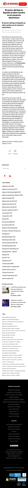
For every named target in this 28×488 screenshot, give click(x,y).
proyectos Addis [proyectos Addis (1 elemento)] (17, 355)
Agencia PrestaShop (14, 390)
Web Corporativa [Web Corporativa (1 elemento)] (6, 375)
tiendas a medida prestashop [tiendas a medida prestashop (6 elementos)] (9, 366)
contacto (23, 4)
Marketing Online (7, 240)
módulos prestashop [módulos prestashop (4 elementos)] (7, 350)
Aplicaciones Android (8, 201)
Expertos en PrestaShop (14, 392)
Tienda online (6, 32)
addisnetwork (6, 186)
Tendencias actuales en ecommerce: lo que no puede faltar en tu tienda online (18, 302)
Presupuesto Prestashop (9, 249)
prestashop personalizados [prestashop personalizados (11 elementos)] (9, 353)
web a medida (6, 278)
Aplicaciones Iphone (8, 204)
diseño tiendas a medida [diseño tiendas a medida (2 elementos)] (8, 335)
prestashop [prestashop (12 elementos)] (16, 350)
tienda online (21, 63)
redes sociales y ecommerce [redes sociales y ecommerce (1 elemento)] (9, 359)
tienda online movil (8, 269)
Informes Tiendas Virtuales (10, 231)
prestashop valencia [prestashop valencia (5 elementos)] (7, 355)
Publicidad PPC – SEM (8, 252)
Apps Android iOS (14, 409)
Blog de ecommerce (14, 429)
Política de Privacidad (14, 438)
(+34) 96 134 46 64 (16, 458)
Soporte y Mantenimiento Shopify (14, 399)
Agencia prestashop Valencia (11, 195)
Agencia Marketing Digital (10, 192)
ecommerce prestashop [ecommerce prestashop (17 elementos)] (8, 344)
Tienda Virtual (6, 272)
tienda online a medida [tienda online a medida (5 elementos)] (8, 364)
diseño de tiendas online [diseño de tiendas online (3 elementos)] (8, 330)
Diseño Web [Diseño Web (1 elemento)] (20, 339)
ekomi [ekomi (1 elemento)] (16, 344)
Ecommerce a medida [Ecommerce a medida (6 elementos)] (14, 341)
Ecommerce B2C (7, 225)
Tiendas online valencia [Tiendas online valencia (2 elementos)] (8, 370)
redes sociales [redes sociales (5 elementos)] (18, 357)
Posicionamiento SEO (8, 243)
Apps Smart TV (14, 411)
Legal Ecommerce (14, 416)
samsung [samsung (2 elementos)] (20, 359)
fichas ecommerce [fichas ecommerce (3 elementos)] (16, 346)
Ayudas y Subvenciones (9, 210)
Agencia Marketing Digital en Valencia (14, 402)
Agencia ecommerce (8, 189)
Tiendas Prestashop (8, 275)
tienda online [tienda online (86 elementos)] (10, 361)
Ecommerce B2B (7, 222)
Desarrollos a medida (14, 406)
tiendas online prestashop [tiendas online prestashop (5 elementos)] (9, 368)
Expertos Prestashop (8, 228)
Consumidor (5, 213)
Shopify (4, 254)
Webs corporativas (14, 404)
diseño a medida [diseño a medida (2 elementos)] (15, 328)
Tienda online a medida (9, 266)
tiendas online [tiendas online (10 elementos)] (21, 366)
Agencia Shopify (7, 198)
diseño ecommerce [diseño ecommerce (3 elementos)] (20, 330)
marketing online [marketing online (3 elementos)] (13, 348)
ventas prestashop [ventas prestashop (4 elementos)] (14, 373)
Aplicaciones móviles (8, 207)
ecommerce (9, 141)
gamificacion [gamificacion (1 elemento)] (5, 348)
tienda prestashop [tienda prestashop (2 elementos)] (19, 364)
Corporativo (5, 216)
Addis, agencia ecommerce (14, 424)
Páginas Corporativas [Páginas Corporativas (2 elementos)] (7, 357)
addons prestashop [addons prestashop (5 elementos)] (11, 317)
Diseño (4, 219)
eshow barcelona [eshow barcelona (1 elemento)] (6, 346)
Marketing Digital (7, 237)
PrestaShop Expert (7, 246)
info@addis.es (16, 456)
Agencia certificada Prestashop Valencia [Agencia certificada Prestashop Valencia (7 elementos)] (12, 321)
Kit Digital (5, 234)
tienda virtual (6, 143)
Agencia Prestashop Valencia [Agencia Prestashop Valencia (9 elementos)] (9, 326)
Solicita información (14, 426)
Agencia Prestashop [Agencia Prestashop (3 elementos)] (7, 323)
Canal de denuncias (14, 434)
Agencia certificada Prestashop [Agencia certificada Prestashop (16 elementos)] (10, 319)
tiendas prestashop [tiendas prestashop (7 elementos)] (20, 370)
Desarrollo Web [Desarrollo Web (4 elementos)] (6, 328)
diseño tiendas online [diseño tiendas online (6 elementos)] (7, 337)
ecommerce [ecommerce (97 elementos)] (5, 341)
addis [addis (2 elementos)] (3, 317)
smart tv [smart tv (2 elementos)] (4, 361)
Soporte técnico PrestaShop (14, 394)
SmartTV (4, 257)
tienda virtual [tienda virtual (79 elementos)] (5, 373)
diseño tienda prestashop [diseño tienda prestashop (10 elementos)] (8, 332)
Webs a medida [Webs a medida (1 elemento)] (16, 375)
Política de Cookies (14, 436)
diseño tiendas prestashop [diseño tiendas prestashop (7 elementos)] (9, 339)
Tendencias (5, 260)
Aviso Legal (14, 441)
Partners (14, 431)
